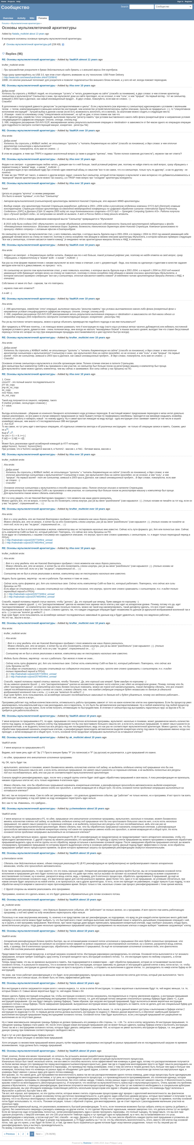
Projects (11, 1)
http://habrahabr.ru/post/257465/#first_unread (29, 542)
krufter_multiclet (79, 337)
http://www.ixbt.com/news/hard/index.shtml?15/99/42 (30, 77)
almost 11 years (88, 59)
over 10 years (82, 85)
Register (188, 1)
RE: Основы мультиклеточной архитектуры (28, 59)
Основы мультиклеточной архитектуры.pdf (28, 44)
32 (7, 429)
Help (18, 1)
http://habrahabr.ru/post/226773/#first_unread (29, 540)
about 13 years (36, 33)
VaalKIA (73, 59)
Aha (71, 85)
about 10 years (87, 715)
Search (124, 6)
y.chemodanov (77, 808)
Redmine (87, 1143)
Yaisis (72, 930)
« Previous (9, 1134)
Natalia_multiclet (20, 33)
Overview (8, 18)
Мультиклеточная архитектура (25, 23)
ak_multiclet (76, 737)
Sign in (180, 1)
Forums (42, 18)
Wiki (32, 18)
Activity (21, 18)
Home (3, 1)
